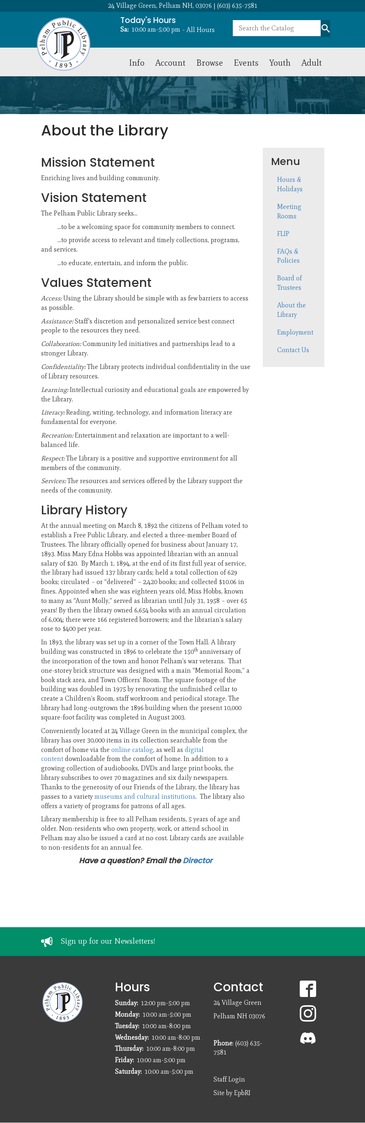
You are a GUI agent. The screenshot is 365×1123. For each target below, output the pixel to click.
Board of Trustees (289, 282)
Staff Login (229, 1079)
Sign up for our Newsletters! (108, 941)
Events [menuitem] (246, 62)
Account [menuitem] (170, 62)
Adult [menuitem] (311, 62)
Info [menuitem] (137, 62)
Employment (295, 332)
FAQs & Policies (288, 256)
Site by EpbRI (231, 1093)
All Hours (200, 30)
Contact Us (293, 350)
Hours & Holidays (290, 184)
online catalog (132, 750)
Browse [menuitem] (209, 62)
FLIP (283, 234)
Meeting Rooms (289, 211)
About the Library (291, 310)
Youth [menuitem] (280, 62)
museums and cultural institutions (144, 796)
